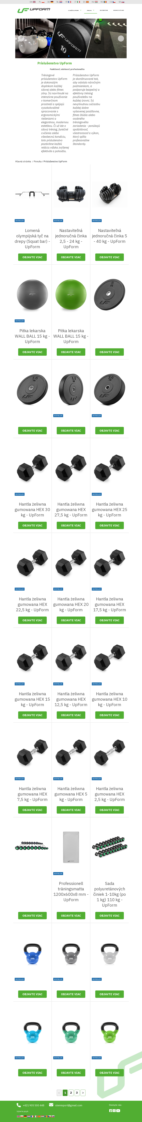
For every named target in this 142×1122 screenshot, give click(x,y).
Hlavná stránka (23, 21)
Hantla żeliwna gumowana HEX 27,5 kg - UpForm (70, 509)
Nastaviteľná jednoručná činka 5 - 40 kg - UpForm (109, 236)
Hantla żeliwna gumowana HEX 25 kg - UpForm (109, 509)
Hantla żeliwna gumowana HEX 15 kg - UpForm (32, 699)
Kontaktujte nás (118, 10)
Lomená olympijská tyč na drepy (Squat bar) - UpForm (32, 238)
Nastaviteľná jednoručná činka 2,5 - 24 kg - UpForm (71, 238)
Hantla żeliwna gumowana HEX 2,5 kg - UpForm (109, 794)
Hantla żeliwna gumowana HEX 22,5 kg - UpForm (32, 604)
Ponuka (89, 10)
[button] (121, 44)
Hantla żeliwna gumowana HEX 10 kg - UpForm (109, 699)
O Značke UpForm (73, 10)
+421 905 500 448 (33, 1105)
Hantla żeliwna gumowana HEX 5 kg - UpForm (70, 794)
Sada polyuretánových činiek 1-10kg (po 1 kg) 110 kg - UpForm (109, 894)
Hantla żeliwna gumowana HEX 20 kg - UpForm (71, 604)
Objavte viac (32, 257)
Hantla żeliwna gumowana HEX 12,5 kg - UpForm (70, 699)
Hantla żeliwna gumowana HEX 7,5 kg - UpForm (32, 794)
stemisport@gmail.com (68, 1105)
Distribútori (104, 10)
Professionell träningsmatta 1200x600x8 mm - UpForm (71, 891)
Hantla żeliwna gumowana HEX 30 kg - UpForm (32, 509)
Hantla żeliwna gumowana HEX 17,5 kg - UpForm (109, 604)
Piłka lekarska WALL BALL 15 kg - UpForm (32, 336)
